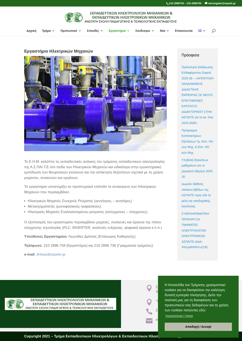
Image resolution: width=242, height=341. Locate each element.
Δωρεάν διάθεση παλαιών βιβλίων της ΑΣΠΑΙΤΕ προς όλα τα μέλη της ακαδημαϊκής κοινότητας (196, 195)
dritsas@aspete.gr (51, 254)
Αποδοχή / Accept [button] (198, 326)
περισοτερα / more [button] (179, 316)
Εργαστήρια (117, 30)
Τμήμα (46, 30)
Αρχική (31, 30)
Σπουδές (93, 30)
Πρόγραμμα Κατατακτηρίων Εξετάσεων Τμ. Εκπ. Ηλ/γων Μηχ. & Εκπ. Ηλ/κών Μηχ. (197, 141)
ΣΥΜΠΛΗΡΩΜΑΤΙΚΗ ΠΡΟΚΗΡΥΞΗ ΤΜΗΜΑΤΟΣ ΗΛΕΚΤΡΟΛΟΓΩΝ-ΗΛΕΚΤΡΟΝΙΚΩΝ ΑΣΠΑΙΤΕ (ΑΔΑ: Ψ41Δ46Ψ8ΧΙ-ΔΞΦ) (195, 230)
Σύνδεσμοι (142, 30)
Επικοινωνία (184, 30)
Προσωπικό (68, 30)
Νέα (162, 30)
